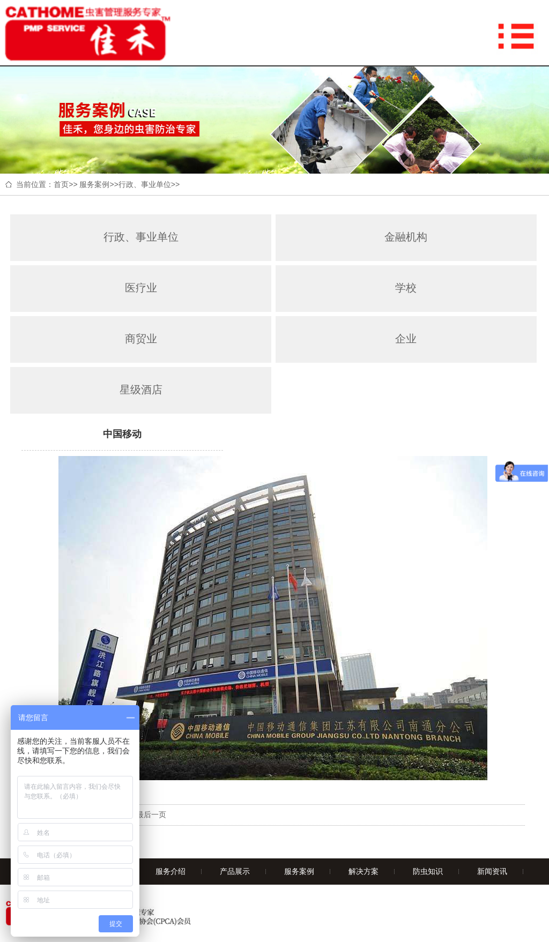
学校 (406, 288)
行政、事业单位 (144, 184)
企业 (406, 339)
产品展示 (235, 871)
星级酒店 (141, 389)
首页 (61, 184)
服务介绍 (170, 871)
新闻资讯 (492, 871)
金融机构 (405, 237)
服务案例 (94, 184)
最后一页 (151, 814)
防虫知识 (428, 871)
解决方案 (363, 871)
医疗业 (141, 288)
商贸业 (141, 339)
